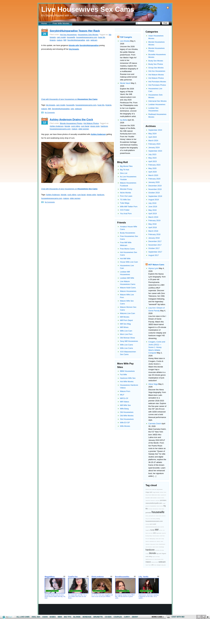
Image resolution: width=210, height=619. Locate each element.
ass (149, 518)
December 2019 (155, 186)
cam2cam (157, 500)
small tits (162, 526)
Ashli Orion (162, 535)
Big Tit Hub (124, 170)
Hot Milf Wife (125, 258)
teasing (158, 518)
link (207, 574)
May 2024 (152, 133)
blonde (67, 126)
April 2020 (152, 172)
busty (152, 530)
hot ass (156, 544)
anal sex (154, 489)
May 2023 (152, 158)
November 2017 (155, 245)
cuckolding (157, 550)
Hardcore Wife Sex (128, 378)
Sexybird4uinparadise (76, 40)
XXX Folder (124, 210)
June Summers (149, 546)
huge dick (164, 533)
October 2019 (154, 193)
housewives (153, 506)
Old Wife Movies (127, 416)
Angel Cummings (156, 556)
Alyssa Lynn (153, 268)
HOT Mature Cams (156, 265)
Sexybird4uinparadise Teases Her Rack (75, 30)
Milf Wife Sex (125, 405)
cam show (150, 533)
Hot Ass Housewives (68, 35)
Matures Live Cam (127, 313)
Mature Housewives (128, 291)
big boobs (158, 533)
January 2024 (154, 147)
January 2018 (154, 238)
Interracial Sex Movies (157, 101)
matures (158, 541)
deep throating (157, 559)
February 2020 (154, 179)
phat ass (163, 515)
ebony (147, 515)
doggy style (95, 126)
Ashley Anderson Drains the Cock (71, 119)
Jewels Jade (158, 538)
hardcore (104, 126)
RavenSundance (156, 535)
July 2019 (152, 203)
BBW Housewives (127, 371)
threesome (152, 500)
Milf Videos (124, 402)
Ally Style (162, 550)
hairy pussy (152, 544)
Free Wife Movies (61, 23)
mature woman (160, 506)
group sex (148, 506)
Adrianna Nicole (154, 562)
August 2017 (153, 255)
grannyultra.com (152, 515)
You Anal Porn (126, 213)
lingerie (53, 40)
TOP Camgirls (126, 37)
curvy (147, 518)
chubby (147, 553)
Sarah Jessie (158, 515)
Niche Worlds (125, 193)
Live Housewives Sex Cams (87, 9)
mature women (155, 546)
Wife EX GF (125, 422)
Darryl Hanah (148, 494)
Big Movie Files (126, 166)
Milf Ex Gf (124, 398)
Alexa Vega (153, 384)
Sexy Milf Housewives (129, 341)
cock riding (75, 126)
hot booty (150, 508)
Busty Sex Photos (155, 64)
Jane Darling (153, 518)
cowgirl (163, 503)
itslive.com (154, 495)
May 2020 (152, 168)
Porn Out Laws (126, 196)
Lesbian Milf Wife (127, 278)
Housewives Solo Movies (88, 35)
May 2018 (152, 224)
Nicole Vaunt (125, 83)
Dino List (123, 173)
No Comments (50, 112)
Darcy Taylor (161, 508)
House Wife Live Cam (129, 262)
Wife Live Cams (126, 345)
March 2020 (153, 175)
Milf (64, 40)
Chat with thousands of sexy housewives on (69, 99)
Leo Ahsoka (125, 41)
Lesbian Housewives (156, 104)
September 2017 (155, 252)
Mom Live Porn (126, 334)
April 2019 (152, 213)
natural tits (148, 500)
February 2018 (154, 234)
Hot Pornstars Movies (157, 82)
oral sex (160, 530)
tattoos (158, 494)
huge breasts (156, 492)
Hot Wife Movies (127, 381)
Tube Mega (124, 203)
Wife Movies (125, 426)
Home (44, 23)
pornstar (148, 512)
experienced (163, 494)
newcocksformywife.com (154, 503)
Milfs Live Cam (126, 331)
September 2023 (155, 151)
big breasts (50, 105)
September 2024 (155, 130)
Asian (165, 492)
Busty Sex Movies (155, 61)
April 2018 (152, 227)
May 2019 (152, 210)
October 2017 (154, 248)
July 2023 (152, 154)
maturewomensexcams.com (153, 527)
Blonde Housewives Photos (71, 123)
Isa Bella (123, 120)
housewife (71, 37)
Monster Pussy (126, 189)
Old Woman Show (127, 338)
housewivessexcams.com (86, 37)
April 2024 (152, 137)
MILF (122, 395)
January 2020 (154, 182)
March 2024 (153, 140)
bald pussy (152, 538)
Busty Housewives (127, 233)
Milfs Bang (124, 409)
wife (152, 565)
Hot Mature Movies (156, 75)
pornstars (163, 500)
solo (87, 40)
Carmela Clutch (154, 423)
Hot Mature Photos (91, 123)
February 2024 (154, 144)
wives (162, 559)
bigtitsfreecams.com (150, 559)
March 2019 (153, 217)
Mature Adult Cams (128, 288)
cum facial (85, 126)
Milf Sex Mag (125, 324)
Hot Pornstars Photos (157, 85)
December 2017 (155, 241)
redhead (161, 492)
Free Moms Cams (127, 249)
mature (59, 40)
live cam (147, 538)
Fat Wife (123, 374)
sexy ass (163, 565)
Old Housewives (126, 412)
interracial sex (155, 508)
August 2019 (153, 200)
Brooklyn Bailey (149, 535)
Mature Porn (125, 391)
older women (83, 129)
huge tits (101, 37)
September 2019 (155, 196)
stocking (147, 524)
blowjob (159, 565)
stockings (161, 547)
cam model (61, 37)
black (155, 564)
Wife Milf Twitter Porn (129, 206)
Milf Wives (124, 327)
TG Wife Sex (125, 200)
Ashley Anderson (57, 126)
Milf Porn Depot (126, 320)
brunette (148, 497)
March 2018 (153, 231)
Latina (162, 541)
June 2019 (152, 206)
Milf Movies (124, 317)
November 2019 (155, 189)
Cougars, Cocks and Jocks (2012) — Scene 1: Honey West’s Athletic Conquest (156, 347)
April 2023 (152, 161)
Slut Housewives (127, 419)
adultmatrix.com (152, 541)
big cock (158, 553)
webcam (93, 40)
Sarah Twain (148, 564)
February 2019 (154, 220)
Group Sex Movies (156, 68)
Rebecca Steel (149, 489)
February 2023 (154, 165)
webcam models (160, 497)
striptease (148, 544)
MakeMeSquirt (162, 544)
